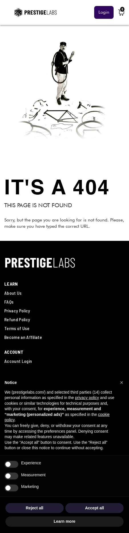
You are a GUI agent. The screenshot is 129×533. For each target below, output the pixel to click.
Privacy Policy (17, 310)
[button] (121, 382)
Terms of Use (16, 328)
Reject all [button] (34, 508)
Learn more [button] (64, 521)
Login (103, 12)
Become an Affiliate (23, 337)
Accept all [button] (94, 508)
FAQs (8, 301)
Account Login (18, 361)
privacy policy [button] (87, 397)
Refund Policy (17, 319)
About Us (13, 293)
